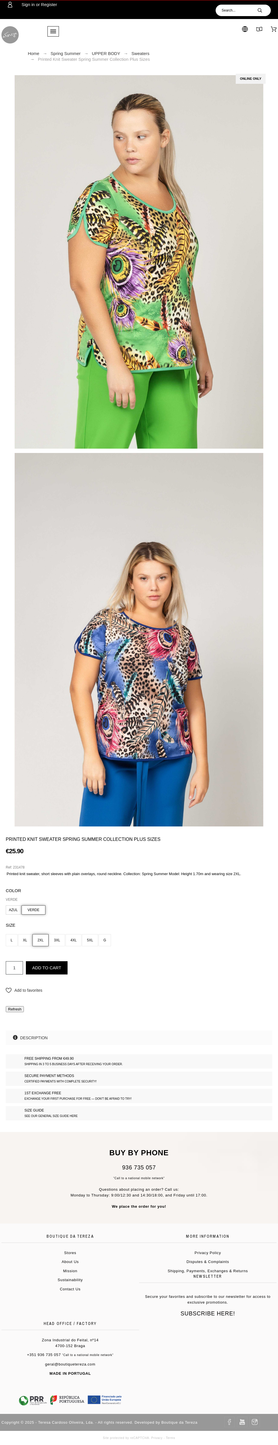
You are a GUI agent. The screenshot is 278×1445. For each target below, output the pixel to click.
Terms (170, 1438)
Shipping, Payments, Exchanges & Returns (208, 1271)
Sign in (28, 4)
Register (49, 4)
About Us (70, 1262)
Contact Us (70, 1289)
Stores (70, 1253)
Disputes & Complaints (208, 1262)
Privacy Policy (208, 1253)
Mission (70, 1271)
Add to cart (46, 967)
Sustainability (70, 1280)
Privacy (157, 1438)
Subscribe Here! (208, 1313)
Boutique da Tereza (179, 1422)
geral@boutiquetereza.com (70, 1364)
